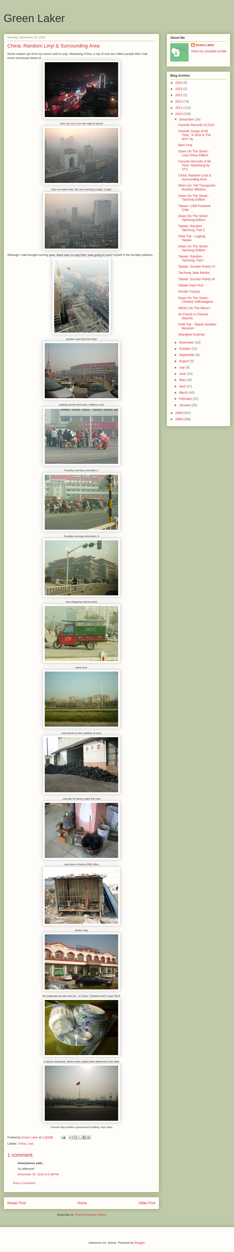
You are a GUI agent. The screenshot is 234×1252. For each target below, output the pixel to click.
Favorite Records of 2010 (196, 125)
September (187, 355)
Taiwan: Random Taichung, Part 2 (191, 228)
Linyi (30, 1143)
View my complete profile (209, 51)
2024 (179, 82)
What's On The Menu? (194, 308)
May (182, 380)
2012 (179, 101)
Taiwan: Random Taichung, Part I (191, 258)
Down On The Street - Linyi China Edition (193, 153)
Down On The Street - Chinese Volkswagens (195, 300)
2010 (179, 114)
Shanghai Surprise (191, 334)
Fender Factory (189, 291)
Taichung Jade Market (194, 272)
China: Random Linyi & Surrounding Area (194, 177)
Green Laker (34, 18)
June (183, 373)
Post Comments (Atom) (90, 1214)
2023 (179, 89)
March (184, 392)
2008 (179, 419)
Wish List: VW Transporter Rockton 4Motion (197, 187)
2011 (179, 107)
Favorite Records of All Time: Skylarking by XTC (194, 165)
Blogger (139, 1242)
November (187, 342)
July (182, 367)
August (184, 361)
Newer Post (16, 1203)
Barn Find (185, 145)
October (185, 348)
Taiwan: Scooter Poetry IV (196, 266)
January (185, 405)
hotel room (76, 123)
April (182, 386)
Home (82, 1203)
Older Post (147, 1203)
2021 (179, 95)
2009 (179, 413)
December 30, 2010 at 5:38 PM (38, 1174)
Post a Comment (24, 1183)
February (186, 399)
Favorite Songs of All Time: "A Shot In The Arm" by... (194, 135)
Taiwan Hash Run (190, 285)
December (187, 119)
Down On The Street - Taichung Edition (193, 198)
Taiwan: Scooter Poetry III (196, 279)
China (22, 1143)
